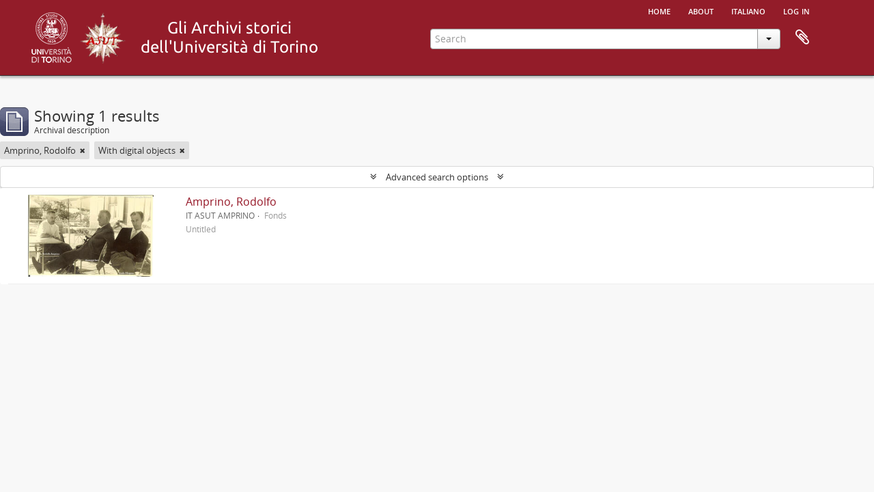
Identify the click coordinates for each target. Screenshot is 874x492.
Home (659, 10)
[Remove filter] (82, 150)
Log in (796, 10)
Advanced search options (437, 177)
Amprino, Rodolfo (231, 201)
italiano (748, 10)
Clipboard (802, 37)
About (701, 10)
